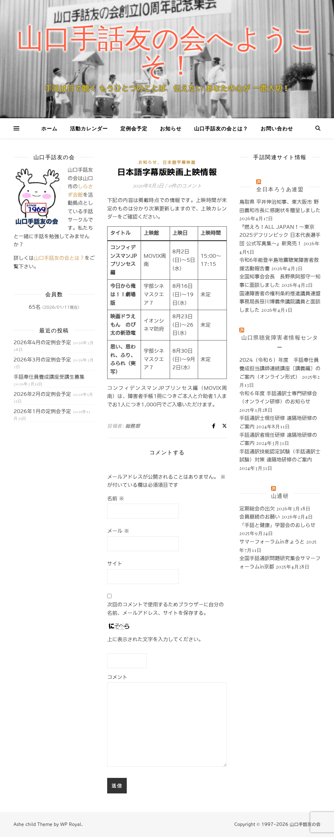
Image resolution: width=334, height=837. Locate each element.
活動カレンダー (89, 128)
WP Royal (70, 824)
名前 (115, 498)
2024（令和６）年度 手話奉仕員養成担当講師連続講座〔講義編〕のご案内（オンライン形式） (279, 368)
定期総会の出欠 (257, 508)
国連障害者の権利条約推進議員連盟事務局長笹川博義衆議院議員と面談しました (279, 301)
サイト (114, 563)
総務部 (132, 426)
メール (118, 530)
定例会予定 (133, 128)
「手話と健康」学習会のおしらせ (277, 525)
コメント (117, 677)
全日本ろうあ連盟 (280, 189)
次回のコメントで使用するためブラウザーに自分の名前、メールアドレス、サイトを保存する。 (165, 608)
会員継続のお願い (259, 516)
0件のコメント (185, 185)
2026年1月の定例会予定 (42, 411)
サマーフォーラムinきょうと (272, 541)
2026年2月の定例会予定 (42, 394)
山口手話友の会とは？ (221, 128)
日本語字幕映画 (179, 162)
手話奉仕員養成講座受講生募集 (49, 376)
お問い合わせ (277, 128)
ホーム (49, 128)
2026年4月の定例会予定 (42, 342)
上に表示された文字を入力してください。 (155, 639)
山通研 (280, 495)
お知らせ (171, 128)
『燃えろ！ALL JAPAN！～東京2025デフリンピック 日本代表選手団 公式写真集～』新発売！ (279, 235)
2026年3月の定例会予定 (42, 359)
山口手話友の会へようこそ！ (167, 52)
